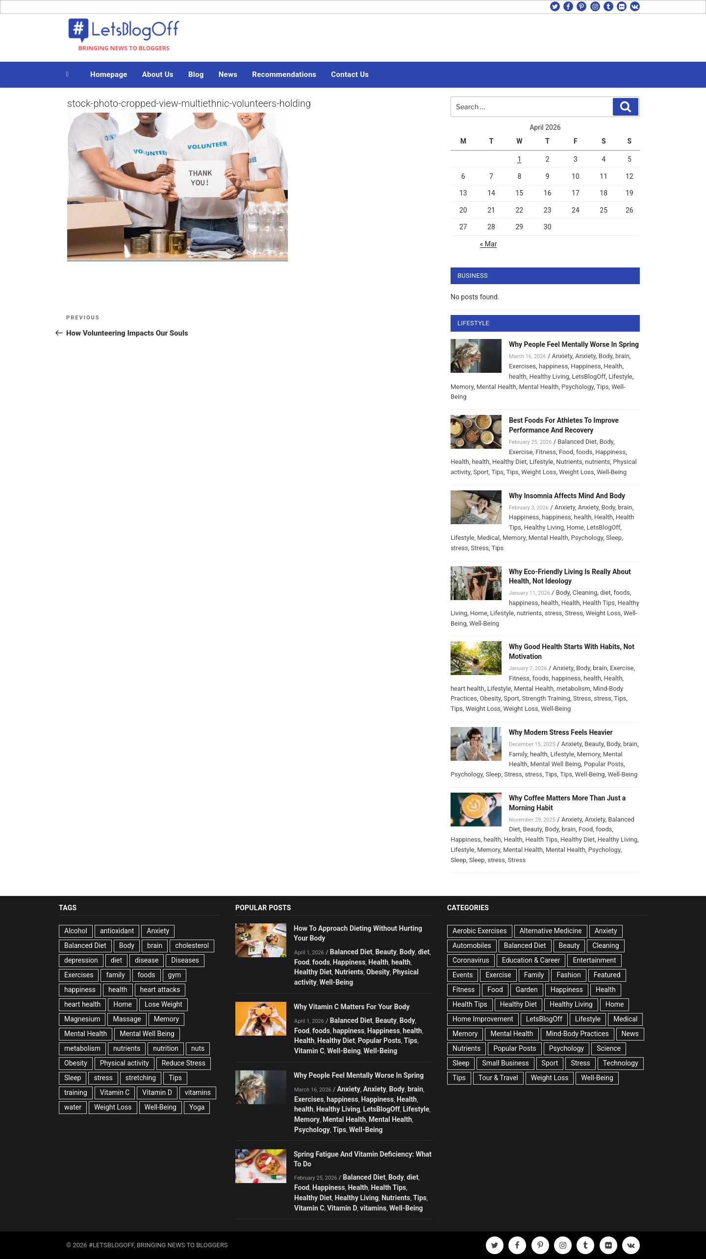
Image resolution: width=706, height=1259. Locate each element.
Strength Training (546, 698)
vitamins (198, 1092)
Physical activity (124, 1063)
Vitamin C (115, 1092)
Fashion (568, 975)
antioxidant (117, 931)
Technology (620, 1063)
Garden (527, 989)
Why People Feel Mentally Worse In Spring (574, 344)
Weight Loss (538, 472)
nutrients (597, 461)
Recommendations (284, 74)
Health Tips (598, 602)
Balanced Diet (577, 441)
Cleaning (585, 592)
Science (609, 1048)
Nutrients (569, 461)
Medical (488, 537)
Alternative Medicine (551, 931)
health (518, 376)
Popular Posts (604, 764)
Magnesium (82, 1019)
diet (605, 592)
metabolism (573, 688)
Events (463, 975)
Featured (607, 975)
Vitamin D (157, 1092)
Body (605, 356)
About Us (158, 74)
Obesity (490, 698)
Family (518, 754)
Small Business (505, 1063)
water (72, 1107)
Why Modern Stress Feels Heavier (561, 732)
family (115, 975)
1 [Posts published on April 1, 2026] (519, 159)
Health (613, 366)
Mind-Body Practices (577, 1034)
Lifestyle (620, 376)
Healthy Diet (509, 461)
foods (584, 452)
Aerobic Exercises (480, 931)
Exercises (522, 366)
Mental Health (496, 386)
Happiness (586, 366)
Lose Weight (163, 1004)
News (228, 74)
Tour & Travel (498, 1078)
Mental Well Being (555, 764)
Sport (480, 472)
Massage (127, 1019)
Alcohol (75, 931)
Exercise (520, 452)
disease (146, 960)
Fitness (545, 452)
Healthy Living (549, 376)
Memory (462, 386)
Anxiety (562, 356)
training (75, 1092)
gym (174, 975)
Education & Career (531, 960)
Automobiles (472, 945)
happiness (553, 366)
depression (81, 960)
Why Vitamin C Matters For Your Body (351, 1007)
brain (622, 356)
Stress (480, 548)
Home (575, 527)
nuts (197, 1048)
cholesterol (192, 945)
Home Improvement (483, 1019)
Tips (603, 386)
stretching (141, 1078)
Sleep (614, 537)
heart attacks (160, 989)
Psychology (577, 386)
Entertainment (594, 960)
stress (459, 548)
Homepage (108, 74)
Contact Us (350, 74)
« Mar (488, 244)
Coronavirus (471, 960)
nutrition (165, 1048)
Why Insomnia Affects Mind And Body (567, 496)
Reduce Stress (183, 1063)
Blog (196, 74)
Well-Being (612, 472)
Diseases (185, 960)
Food (566, 452)
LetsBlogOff (589, 376)
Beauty (594, 744)
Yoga (196, 1107)
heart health (467, 688)
